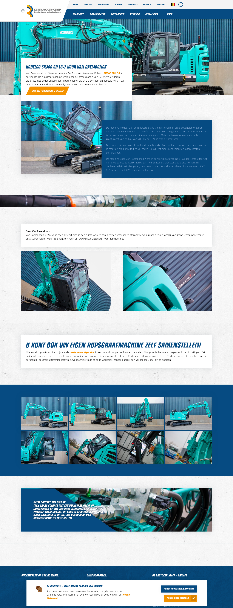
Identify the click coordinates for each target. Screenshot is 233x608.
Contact (147, 4)
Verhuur (135, 14)
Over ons (88, 4)
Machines (78, 14)
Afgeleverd (151, 14)
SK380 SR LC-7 (112, 73)
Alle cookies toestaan (178, 598)
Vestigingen (103, 4)
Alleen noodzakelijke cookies (179, 589)
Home (75, 4)
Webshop (160, 4)
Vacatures (132, 4)
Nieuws (118, 4)
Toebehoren (117, 14)
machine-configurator (82, 352)
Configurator (97, 14)
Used (169, 14)
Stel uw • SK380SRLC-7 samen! (48, 91)
